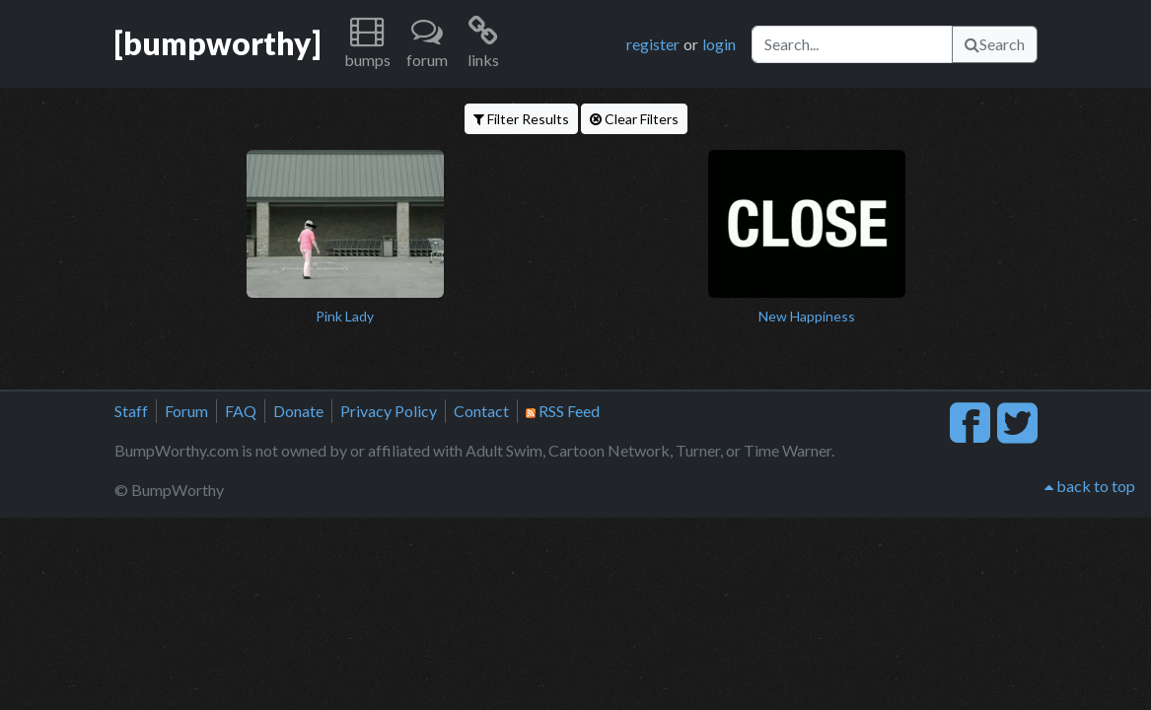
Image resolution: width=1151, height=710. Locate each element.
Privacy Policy (388, 410)
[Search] (852, 44)
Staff (131, 410)
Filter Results (521, 118)
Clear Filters (634, 118)
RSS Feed (563, 410)
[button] (367, 44)
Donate (298, 410)
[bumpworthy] (217, 43)
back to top (1089, 485)
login (719, 44)
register (653, 44)
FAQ (240, 410)
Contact (481, 410)
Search (995, 44)
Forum (186, 410)
